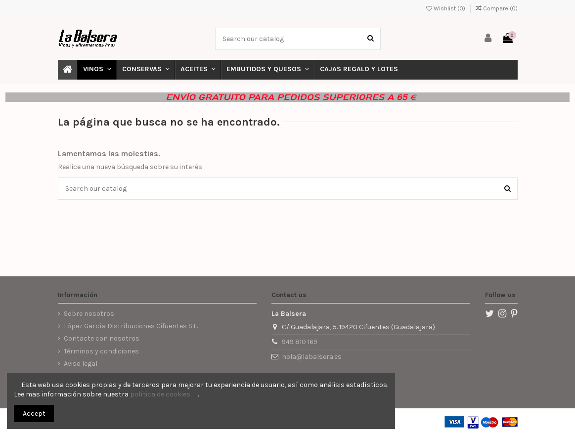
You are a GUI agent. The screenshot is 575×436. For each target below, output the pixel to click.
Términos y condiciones (101, 351)
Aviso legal (80, 363)
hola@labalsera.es (312, 356)
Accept (34, 413)
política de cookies (160, 394)
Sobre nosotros (89, 313)
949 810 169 (299, 342)
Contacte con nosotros (101, 338)
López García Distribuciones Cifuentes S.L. (131, 326)
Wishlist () (446, 8)
